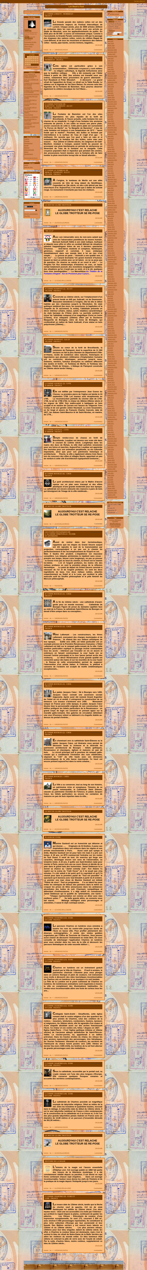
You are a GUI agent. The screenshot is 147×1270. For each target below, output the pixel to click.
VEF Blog (4, 2)
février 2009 (111, 486)
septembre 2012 (112, 393)
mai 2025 (110, 65)
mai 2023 (110, 117)
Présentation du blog (30, 42)
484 (81, 1256)
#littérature (117, 520)
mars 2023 (111, 121)
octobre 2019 (111, 209)
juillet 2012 (111, 397)
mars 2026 (111, 43)
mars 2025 (111, 69)
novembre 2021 (112, 155)
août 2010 (110, 447)
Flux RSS (27, 216)
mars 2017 (111, 276)
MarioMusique (28, 143)
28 (26, 64)
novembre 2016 (112, 285)
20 (37, 60)
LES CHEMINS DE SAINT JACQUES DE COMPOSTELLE (30, 76)
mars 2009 (111, 484)
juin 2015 (110, 322)
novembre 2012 (112, 389)
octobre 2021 (111, 158)
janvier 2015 (111, 333)
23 (30, 62)
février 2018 (111, 253)
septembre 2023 (112, 108)
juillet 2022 (111, 138)
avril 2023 (110, 119)
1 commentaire (98, 222)
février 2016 (111, 305)
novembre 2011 (112, 415)
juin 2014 (110, 348)
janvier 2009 (111, 488)
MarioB (26, 145)
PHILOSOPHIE (28, 115)
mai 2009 (110, 480)
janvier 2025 (111, 73)
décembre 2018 (112, 231)
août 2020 (110, 188)
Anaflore (26, 139)
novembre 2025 (112, 52)
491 (73, 1257)
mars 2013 (111, 380)
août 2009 (110, 473)
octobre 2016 (111, 287)
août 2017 (110, 266)
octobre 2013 (111, 365)
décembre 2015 (112, 309)
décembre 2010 (112, 438)
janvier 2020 (111, 203)
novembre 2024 (112, 78)
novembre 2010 (112, 441)
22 (27, 62)
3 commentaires (98, 49)
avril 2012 (110, 404)
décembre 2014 (112, 335)
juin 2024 (110, 89)
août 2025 (110, 58)
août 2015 (110, 317)
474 (46, 1256)
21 (26, 62)
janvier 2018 (111, 255)
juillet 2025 (111, 60)
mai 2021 (110, 168)
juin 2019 (110, 218)
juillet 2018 (111, 242)
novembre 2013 (112, 363)
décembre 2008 (112, 490)
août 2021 (110, 162)
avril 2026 (110, 41)
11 (33, 59)
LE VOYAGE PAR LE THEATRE (63, 280)
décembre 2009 (112, 464)
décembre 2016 (112, 283)
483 (78, 1256)
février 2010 (111, 460)
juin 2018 (110, 244)
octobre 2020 (111, 184)
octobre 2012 (111, 391)
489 (99, 1256)
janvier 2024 (111, 99)
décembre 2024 (112, 76)
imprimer (46, 49)
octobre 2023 (111, 106)
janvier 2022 (111, 151)
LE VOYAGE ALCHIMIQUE (28, 87)
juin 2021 (110, 166)
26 (35, 62)
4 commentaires (98, 162)
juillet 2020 (111, 190)
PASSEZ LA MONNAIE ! (31, 117)
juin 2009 (110, 477)
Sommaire (27, 48)
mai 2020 (110, 194)
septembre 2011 (112, 419)
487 (92, 1256)
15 (27, 60)
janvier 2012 (111, 410)
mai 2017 (110, 272)
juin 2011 (110, 426)
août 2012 (110, 395)
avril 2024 (110, 93)
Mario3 (26, 152)
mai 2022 (110, 143)
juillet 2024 (111, 86)
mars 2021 (111, 173)
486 (88, 1256)
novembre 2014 (112, 337)
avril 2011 (110, 430)
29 (27, 64)
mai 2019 (110, 220)
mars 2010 (111, 458)
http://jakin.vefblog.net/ (139, 1)
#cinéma (111, 520)
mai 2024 (110, 91)
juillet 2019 (111, 216)
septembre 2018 (112, 238)
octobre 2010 (111, 443)
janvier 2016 (111, 307)
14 (26, 60)
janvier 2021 (111, 177)
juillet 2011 (111, 423)
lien (50, 49)
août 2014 (110, 343)
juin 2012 (110, 400)
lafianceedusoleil (29, 150)
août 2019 (110, 214)
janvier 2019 (111, 229)
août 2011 (110, 421)
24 (31, 62)
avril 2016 (110, 300)
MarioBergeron (28, 154)
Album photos (28, 46)
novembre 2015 (112, 311)
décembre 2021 (112, 153)
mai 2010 (110, 454)
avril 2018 (110, 248)
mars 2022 (111, 147)
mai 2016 (110, 298)
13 (37, 59)
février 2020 (111, 201)
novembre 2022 (112, 130)
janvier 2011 (111, 436)
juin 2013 (110, 374)
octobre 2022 (111, 132)
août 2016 (110, 292)
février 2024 (111, 97)
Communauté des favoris (31, 158)
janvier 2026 (111, 47)
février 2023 (111, 123)
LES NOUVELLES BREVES (62, 222)
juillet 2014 (111, 346)
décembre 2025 (112, 50)
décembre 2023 (112, 101)
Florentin (26, 141)
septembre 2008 (112, 497)
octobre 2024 (111, 80)
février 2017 (111, 279)
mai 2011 (110, 428)
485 (85, 1256)
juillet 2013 (111, 372)
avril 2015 (110, 326)
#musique (115, 521)
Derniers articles (29, 44)
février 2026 (111, 45)
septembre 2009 (112, 471)
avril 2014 (110, 352)
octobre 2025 (111, 54)
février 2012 (111, 408)
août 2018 (110, 240)
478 (60, 1256)
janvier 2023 (111, 125)
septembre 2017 (112, 263)
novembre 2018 (112, 233)
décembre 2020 (112, 179)
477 (57, 1256)
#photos (115, 524)
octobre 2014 (111, 339)
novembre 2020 (112, 181)
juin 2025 (110, 63)
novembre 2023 (112, 104)
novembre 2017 (112, 259)
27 (37, 62)
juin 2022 (110, 140)
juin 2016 (110, 296)
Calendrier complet (31, 67)
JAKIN (26, 165)
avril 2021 (110, 171)
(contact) (26, 29)
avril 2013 (110, 378)
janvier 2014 (111, 359)
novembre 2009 (112, 467)
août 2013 (110, 369)
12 (35, 59)
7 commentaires (98, 95)
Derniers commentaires (31, 214)
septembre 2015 (112, 315)
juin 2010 (110, 451)
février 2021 (111, 175)
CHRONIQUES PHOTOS (31, 94)
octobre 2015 (111, 313)
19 (35, 60)
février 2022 (111, 149)
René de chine (28, 167)
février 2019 (111, 227)
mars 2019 (111, 225)
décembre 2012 (112, 387)
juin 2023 (110, 114)
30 (30, 64)
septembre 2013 (112, 367)
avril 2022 (110, 145)
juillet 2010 (111, 449)
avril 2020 (110, 197)
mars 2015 (111, 328)
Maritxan (26, 148)
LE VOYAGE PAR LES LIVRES (63, 1188)
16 (30, 60)
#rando (113, 526)
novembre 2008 (112, 492)
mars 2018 (111, 251)
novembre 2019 (112, 207)
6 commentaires (98, 331)
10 (31, 59)
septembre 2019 (112, 212)
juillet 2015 (111, 320)
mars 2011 (111, 432)
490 (102, 1256)
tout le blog (27, 132)
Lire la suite (98, 45)
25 (33, 62)
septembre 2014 (112, 341)
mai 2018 (110, 246)
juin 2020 (110, 192)
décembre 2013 (112, 361)
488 (95, 1256)
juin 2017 (110, 270)
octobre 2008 (111, 495)
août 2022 (110, 136)
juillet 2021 (111, 164)
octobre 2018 (111, 235)
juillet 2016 (111, 294)
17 (31, 60)
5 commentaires (98, 498)
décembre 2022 (112, 127)
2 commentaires (98, 585)
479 (64, 1256)
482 (74, 1256)
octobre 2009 (111, 469)
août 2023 (110, 110)
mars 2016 (111, 302)
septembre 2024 (112, 82)
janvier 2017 (111, 281)
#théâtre (117, 526)
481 (71, 1256)
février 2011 (111, 434)
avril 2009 (110, 482)
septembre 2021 (112, 160)
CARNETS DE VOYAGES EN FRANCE (31, 84)
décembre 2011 (112, 413)
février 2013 (111, 382)
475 (50, 1256)
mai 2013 (110, 376)
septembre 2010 (112, 445)
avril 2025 (110, 67)
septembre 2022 (112, 134)
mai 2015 (110, 324)
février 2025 (111, 71)
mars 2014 (111, 354)
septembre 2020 (112, 186)
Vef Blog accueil (113, 14)
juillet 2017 (111, 268)
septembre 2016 (112, 289)
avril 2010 (110, 456)
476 (53, 1256)
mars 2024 (111, 95)
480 (67, 1256)
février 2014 (111, 356)
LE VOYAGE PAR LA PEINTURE (30, 120)
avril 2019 (110, 222)
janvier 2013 (111, 384)
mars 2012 (111, 406)
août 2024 (110, 84)
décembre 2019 (112, 205)
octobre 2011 (111, 417)
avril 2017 (110, 274)
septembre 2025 (112, 56)
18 (33, 60)
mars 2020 (111, 199)
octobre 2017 (111, 261)
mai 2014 (110, 350)
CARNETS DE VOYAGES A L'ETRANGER (31, 91)
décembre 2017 (112, 257)
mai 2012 (110, 402)
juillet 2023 (111, 112)
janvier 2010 (111, 462)
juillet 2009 (111, 475)
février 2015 (111, 330)
